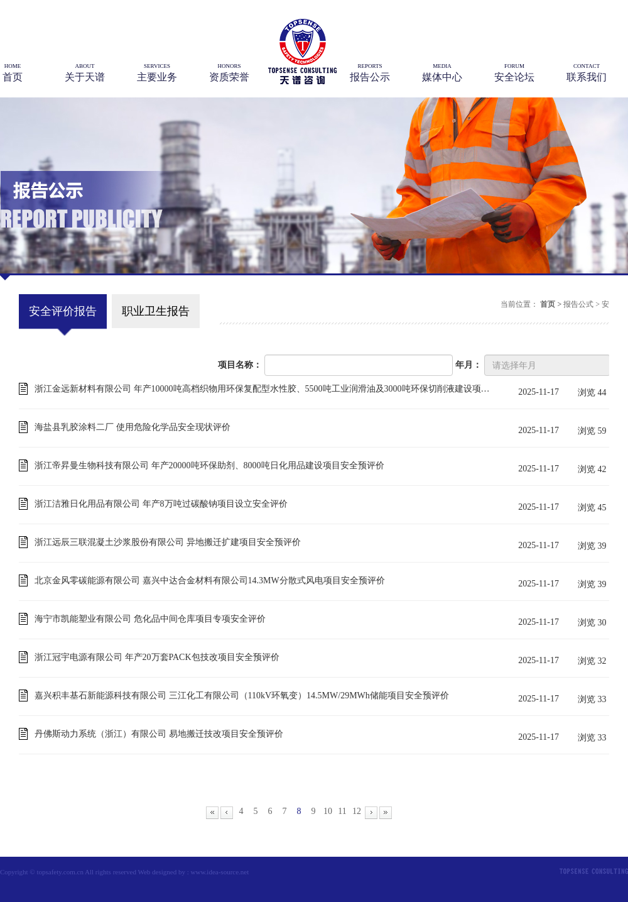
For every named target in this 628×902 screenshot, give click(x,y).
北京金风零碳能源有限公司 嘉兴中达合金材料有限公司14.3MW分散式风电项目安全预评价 (210, 580)
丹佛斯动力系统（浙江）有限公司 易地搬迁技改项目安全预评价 (159, 734)
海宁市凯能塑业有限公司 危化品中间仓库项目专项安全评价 (150, 619)
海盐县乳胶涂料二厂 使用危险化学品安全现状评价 (132, 427)
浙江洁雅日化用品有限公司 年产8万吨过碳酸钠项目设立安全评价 (161, 504)
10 (327, 811)
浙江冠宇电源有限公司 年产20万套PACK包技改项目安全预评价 (157, 657)
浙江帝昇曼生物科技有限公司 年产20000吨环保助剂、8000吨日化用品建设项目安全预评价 (209, 465)
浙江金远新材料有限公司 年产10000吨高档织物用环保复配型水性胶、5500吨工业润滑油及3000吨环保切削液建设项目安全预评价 (262, 388)
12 (356, 811)
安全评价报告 (63, 311)
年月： (468, 365)
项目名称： (240, 365)
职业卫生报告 (156, 311)
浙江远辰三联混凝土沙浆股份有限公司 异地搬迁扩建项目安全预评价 (168, 542)
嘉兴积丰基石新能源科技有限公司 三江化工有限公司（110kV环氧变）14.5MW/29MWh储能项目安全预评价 (242, 695)
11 (342, 811)
